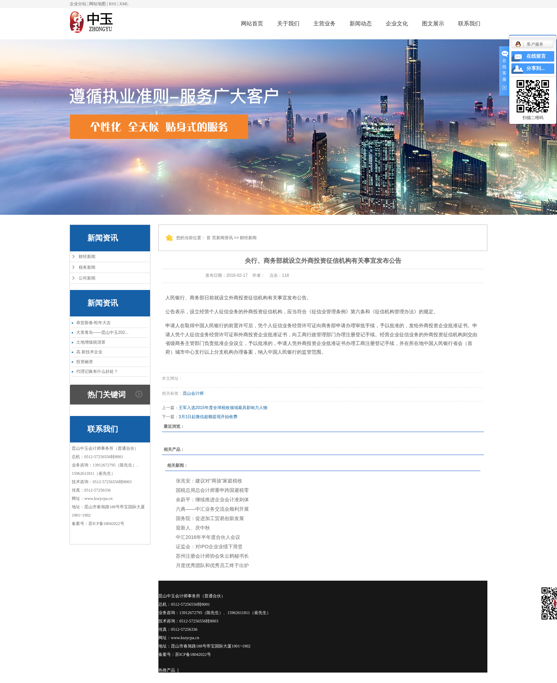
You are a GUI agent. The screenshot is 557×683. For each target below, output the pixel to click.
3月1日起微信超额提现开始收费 (208, 416)
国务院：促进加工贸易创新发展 (210, 518)
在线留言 (536, 56)
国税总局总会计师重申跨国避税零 (212, 490)
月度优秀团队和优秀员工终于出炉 (212, 565)
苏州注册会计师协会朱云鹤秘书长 (212, 556)
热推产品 (166, 670)
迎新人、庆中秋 (193, 528)
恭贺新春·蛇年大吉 (93, 322)
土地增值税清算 (90, 342)
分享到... (535, 68)
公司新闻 (87, 278)
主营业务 (324, 23)
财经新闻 (87, 256)
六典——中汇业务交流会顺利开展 (212, 509)
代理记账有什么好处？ (97, 371)
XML (124, 3)
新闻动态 (361, 23)
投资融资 (84, 361)
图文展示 (433, 23)
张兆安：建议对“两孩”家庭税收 (209, 481)
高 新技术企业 (89, 352)
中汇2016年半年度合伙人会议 (208, 537)
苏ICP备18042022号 (106, 523)
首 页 (211, 237)
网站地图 (97, 3)
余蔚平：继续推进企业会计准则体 (212, 499)
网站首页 (252, 23)
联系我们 (469, 23)
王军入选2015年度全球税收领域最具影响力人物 (223, 407)
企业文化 (397, 23)
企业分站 (78, 3)
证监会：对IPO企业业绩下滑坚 (209, 546)
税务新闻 (87, 267)
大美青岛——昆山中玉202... (102, 332)
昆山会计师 (193, 393)
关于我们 (288, 23)
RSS (112, 3)
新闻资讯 (224, 237)
